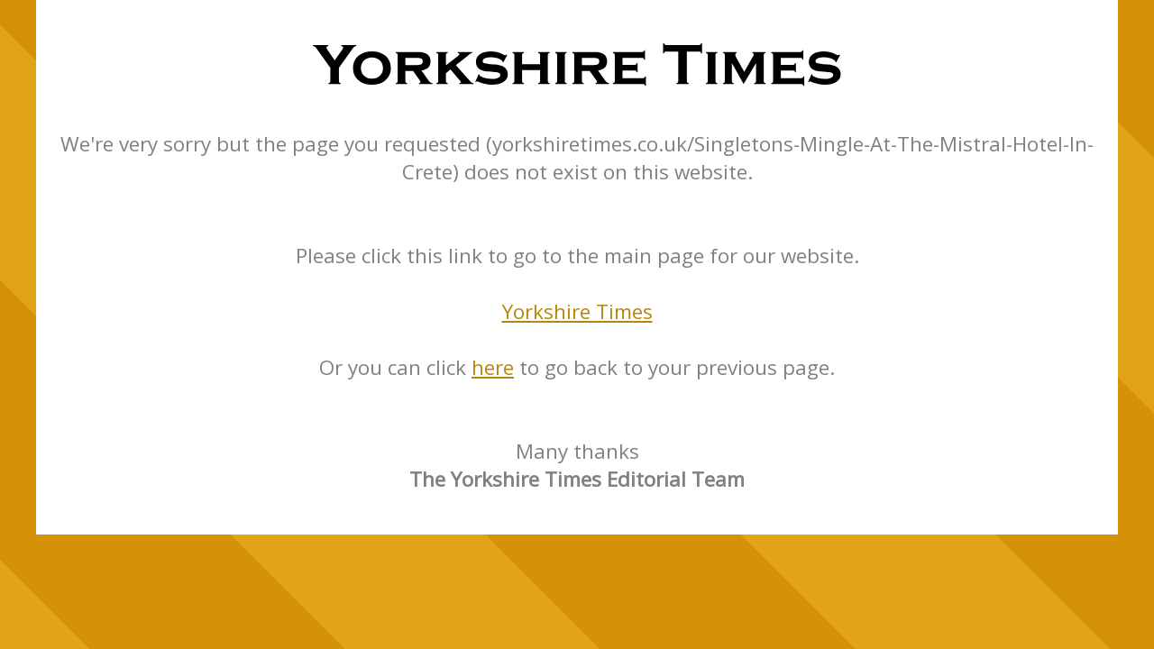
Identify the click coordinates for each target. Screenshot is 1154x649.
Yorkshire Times (577, 311)
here (493, 367)
